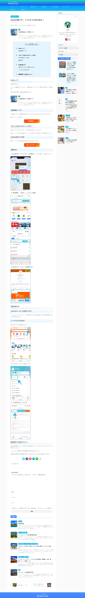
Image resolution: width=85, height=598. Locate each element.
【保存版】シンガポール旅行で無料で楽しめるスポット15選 (71, 112)
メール (13, 494)
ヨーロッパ (23, 6)
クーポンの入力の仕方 (24, 68)
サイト (12, 500)
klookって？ (21, 48)
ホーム (12, 6)
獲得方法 (21, 59)
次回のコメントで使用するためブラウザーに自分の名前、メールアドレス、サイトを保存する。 (32, 505)
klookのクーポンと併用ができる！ (26, 66)
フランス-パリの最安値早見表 (25, 570)
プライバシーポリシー (65, 6)
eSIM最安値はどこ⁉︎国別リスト (26, 32)
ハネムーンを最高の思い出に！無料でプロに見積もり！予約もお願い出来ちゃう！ (71, 66)
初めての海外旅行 (55, 6)
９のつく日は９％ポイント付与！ (26, 54)
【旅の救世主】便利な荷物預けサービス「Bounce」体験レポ (71, 89)
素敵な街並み (44, 6)
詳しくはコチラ (32, 142)
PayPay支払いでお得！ (24, 57)
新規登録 (32, 119)
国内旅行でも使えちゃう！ (24, 73)
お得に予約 (16, 461)
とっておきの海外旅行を (42, 591)
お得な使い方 (21, 64)
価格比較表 (21, 521)
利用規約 (23, 9)
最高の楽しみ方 (34, 6)
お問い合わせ (12, 9)
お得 (12, 461)
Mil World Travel (13, 3)
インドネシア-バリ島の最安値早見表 (27, 532)
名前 (12, 489)
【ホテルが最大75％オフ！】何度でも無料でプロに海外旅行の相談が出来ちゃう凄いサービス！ (71, 77)
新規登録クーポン (23, 50)
